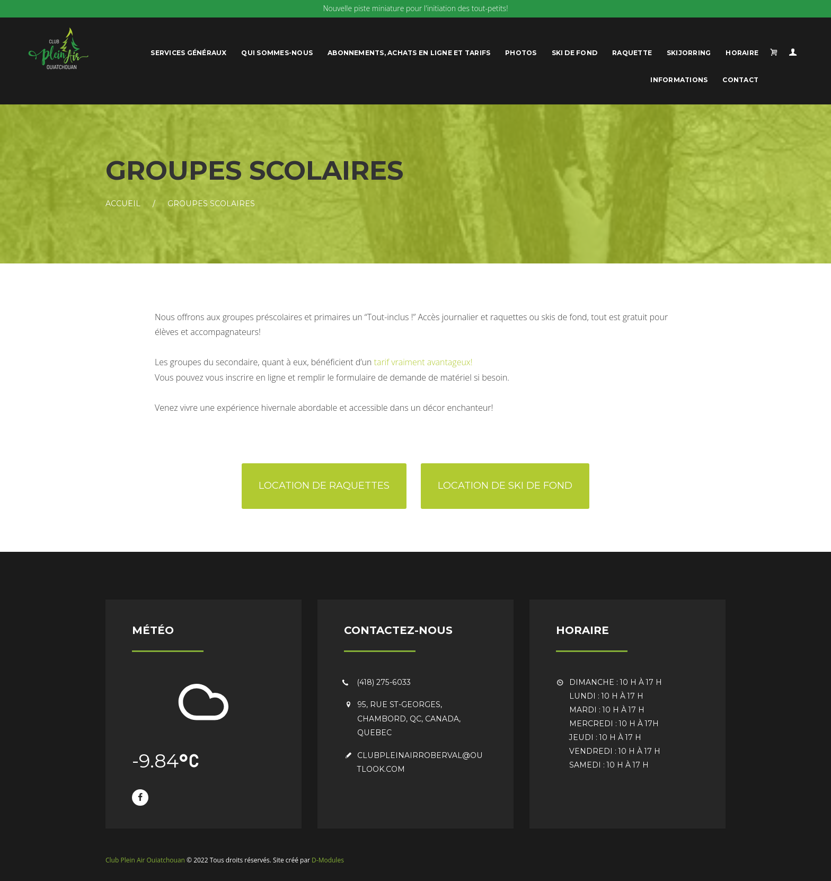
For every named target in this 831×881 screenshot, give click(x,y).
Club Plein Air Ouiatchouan (145, 860)
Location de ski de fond (505, 485)
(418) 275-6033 (384, 682)
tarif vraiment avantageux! (423, 362)
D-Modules (328, 860)
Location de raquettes (324, 485)
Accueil (122, 203)
